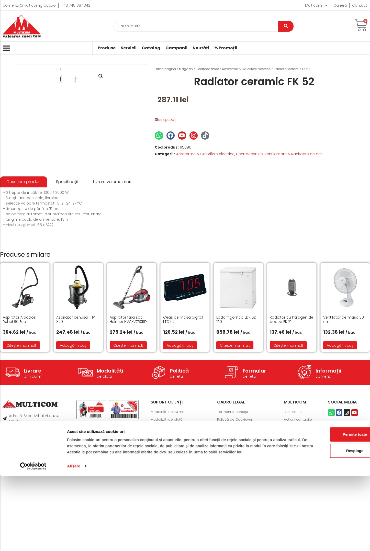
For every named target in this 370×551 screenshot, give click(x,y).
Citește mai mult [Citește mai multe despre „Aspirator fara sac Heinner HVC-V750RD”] (128, 421)
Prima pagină (165, 69)
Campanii (176, 48)
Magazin (186, 69)
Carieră (340, 5)
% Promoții (225, 48)
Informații (328, 446)
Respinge (327, 519)
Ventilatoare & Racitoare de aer (293, 153)
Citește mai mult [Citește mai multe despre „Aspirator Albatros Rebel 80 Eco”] (21, 421)
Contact (359, 5)
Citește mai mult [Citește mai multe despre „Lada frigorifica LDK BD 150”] (235, 421)
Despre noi (294, 487)
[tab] (23, 258)
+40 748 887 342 (75, 5)
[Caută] (196, 26)
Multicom (316, 5)
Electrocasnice (207, 69)
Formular (254, 446)
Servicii (129, 48)
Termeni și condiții (233, 487)
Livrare (32, 446)
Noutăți (201, 48)
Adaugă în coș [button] (73, 421)
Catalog (151, 48)
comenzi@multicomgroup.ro (29, 5)
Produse (107, 48)
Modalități (110, 446)
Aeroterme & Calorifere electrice (246, 69)
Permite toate (327, 503)
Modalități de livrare (168, 487)
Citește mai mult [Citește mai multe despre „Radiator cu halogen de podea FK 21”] (288, 421)
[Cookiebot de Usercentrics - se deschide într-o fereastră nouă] (33, 541)
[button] (135, 76)
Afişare (73, 541)
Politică (179, 446)
